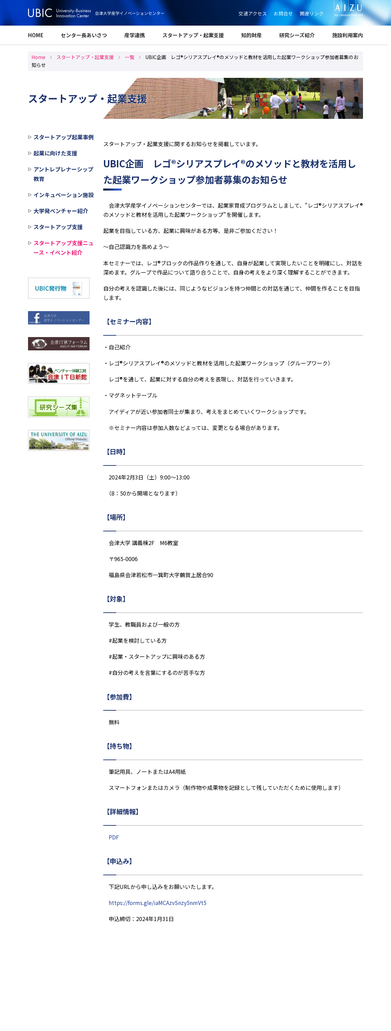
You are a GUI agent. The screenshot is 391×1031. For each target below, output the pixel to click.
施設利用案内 (347, 35)
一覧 (129, 57)
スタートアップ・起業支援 (193, 35)
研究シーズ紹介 (297, 35)
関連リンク (312, 13)
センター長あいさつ (84, 35)
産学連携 (134, 35)
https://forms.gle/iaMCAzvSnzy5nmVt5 (157, 902)
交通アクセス (253, 13)
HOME (35, 35)
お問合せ (283, 13)
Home (38, 57)
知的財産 (251, 35)
